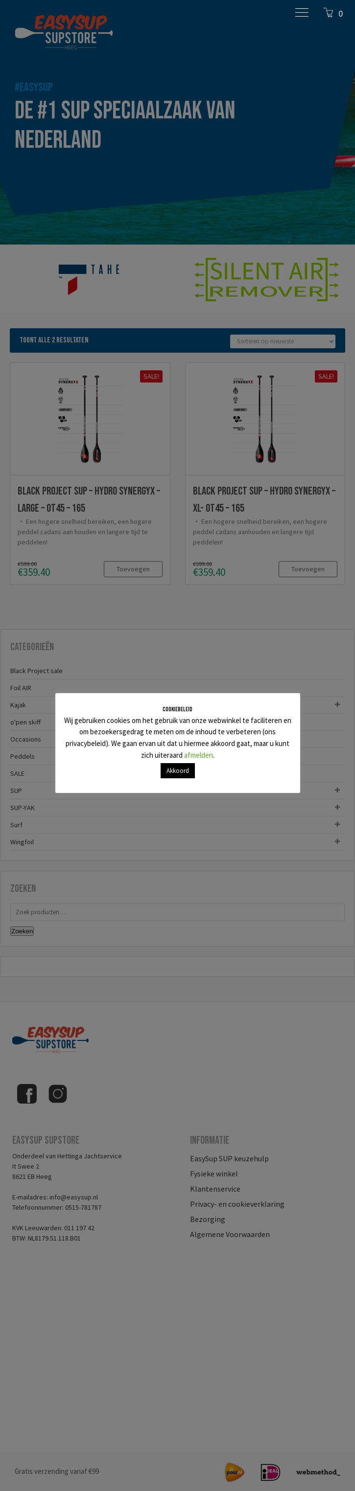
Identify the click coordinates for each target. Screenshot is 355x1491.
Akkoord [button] (177, 771)
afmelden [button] (198, 755)
